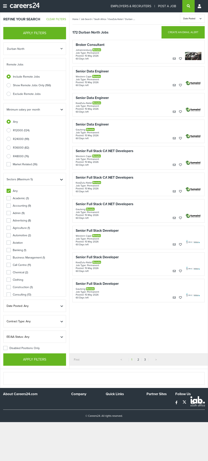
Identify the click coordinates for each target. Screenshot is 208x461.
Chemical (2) (17, 272)
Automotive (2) (19, 235)
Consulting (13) (19, 294)
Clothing (15, 280)
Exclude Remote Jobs (27, 94)
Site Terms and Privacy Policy (120, 415)
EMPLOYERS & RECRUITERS (131, 6)
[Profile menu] (200, 6)
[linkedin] (193, 402)
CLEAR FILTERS (56, 19)
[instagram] (200, 402)
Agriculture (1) (18, 228)
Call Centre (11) (19, 265)
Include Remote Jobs (26, 77)
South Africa (100, 19)
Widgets (111, 422)
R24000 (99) (21, 139)
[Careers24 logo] (23, 6)
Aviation (15, 243)
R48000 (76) (21, 156)
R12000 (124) (21, 130)
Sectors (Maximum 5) (20, 179)
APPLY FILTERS (34, 33)
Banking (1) (16, 250)
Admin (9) (15, 213)
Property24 (153, 413)
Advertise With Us (82, 407)
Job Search (86, 19)
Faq (108, 433)
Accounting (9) (19, 206)
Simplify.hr (152, 402)
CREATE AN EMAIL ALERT (183, 32)
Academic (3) (18, 198)
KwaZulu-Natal (115, 19)
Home (75, 19)
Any (15, 122)
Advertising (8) (19, 220)
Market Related (22, 164)
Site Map (111, 407)
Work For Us (79, 402)
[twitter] (184, 402)
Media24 (151, 419)
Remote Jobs (15, 64)
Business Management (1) (26, 257)
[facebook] (176, 402)
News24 (151, 407)
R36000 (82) (21, 148)
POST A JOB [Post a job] (167, 6)
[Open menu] (5, 6)
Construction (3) (20, 287)
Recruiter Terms (116, 428)
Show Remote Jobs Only (32, 85)
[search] (188, 6)
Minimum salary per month (23, 109)
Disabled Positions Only (21, 348)
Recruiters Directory (118, 402)
